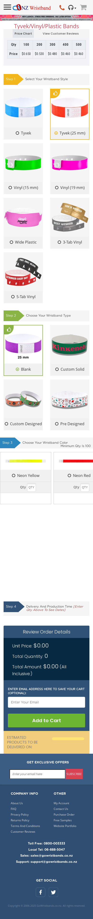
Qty (23, 487)
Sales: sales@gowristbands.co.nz (46, 855)
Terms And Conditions (25, 826)
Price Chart (23, 34)
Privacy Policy (20, 815)
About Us (17, 803)
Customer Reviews (23, 832)
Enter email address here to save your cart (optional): (46, 691)
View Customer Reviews (58, 34)
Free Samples (63, 820)
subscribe (74, 774)
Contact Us (61, 809)
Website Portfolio (65, 826)
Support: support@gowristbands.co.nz (46, 862)
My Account (61, 803)
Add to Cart (46, 720)
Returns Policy (20, 820)
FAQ (13, 809)
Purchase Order (64, 815)
